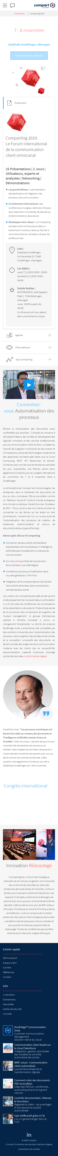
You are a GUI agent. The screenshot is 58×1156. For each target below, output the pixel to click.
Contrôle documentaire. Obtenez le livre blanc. (32, 1099)
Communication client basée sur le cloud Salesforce (32, 1046)
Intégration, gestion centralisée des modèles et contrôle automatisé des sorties (31, 1054)
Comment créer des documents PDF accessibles (32, 1082)
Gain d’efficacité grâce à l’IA (29, 1115)
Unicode (7, 1013)
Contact (7, 977)
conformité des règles (35, 656)
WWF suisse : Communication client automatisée (30, 1064)
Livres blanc (9, 994)
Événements (9, 999)
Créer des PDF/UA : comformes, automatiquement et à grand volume (31, 1089)
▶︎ (29, 384)
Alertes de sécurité (12, 1009)
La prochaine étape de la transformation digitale (28, 1070)
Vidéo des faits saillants (29, 55)
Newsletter (8, 1004)
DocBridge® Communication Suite (30, 1028)
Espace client (9, 962)
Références (8, 972)
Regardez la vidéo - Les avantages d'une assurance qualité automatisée (32, 1107)
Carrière (7, 967)
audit (16, 561)
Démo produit (10, 958)
